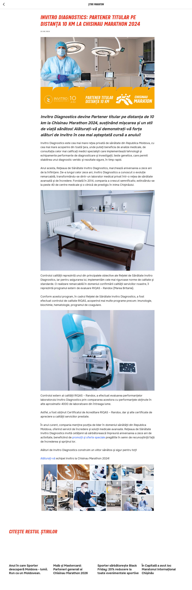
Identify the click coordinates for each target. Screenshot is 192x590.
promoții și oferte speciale (88, 437)
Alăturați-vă (47, 458)
